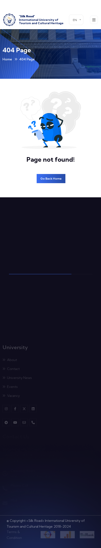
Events (10, 387)
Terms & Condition (14, 534)
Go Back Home (51, 178)
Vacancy (11, 396)
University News (17, 378)
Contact (11, 369)
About (9, 360)
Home (7, 59)
